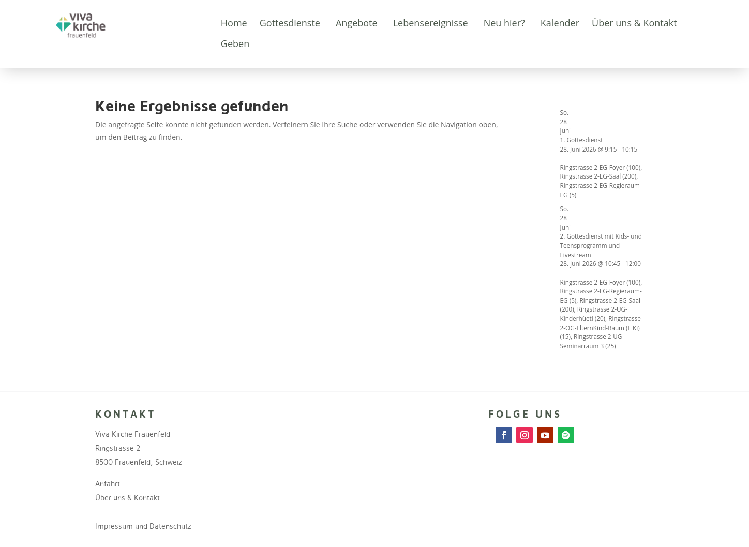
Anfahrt (107, 483)
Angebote (357, 23)
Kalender (560, 23)
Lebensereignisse (430, 23)
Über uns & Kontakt (634, 23)
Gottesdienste (290, 23)
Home (234, 23)
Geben (235, 43)
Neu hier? (504, 23)
